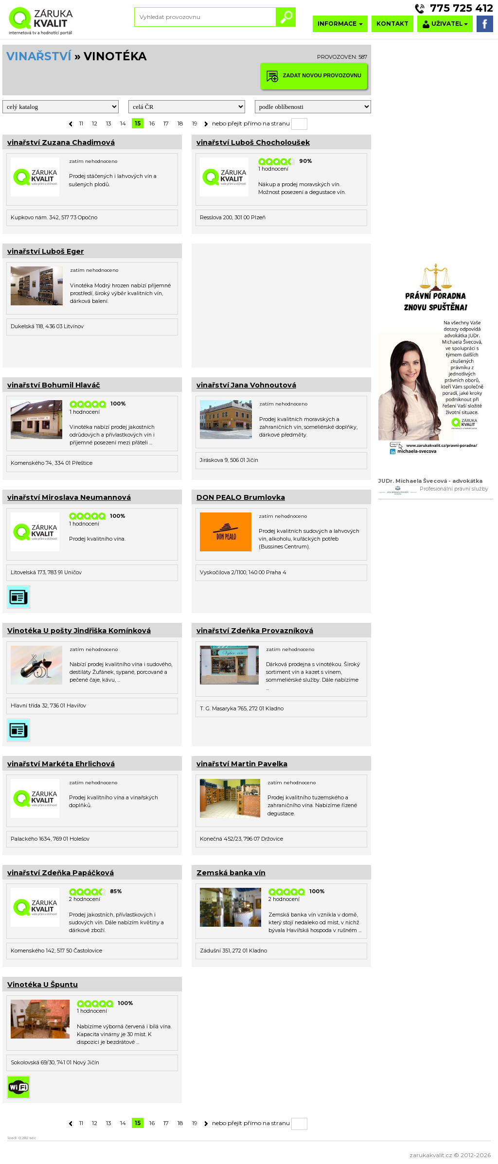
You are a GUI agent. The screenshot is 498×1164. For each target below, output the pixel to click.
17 (166, 123)
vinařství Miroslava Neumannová (69, 497)
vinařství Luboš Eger (45, 251)
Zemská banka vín (231, 872)
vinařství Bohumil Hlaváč (53, 385)
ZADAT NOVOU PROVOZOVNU (313, 76)
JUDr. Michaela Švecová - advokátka (430, 481)
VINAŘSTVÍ (38, 56)
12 (94, 123)
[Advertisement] (281, 304)
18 (180, 123)
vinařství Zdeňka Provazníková (254, 630)
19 (194, 123)
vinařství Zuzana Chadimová (61, 142)
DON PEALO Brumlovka (240, 497)
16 (152, 123)
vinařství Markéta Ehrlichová (61, 763)
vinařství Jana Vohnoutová (246, 385)
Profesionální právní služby (454, 489)
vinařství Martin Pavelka (241, 763)
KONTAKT (392, 23)
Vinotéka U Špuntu (42, 984)
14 (123, 123)
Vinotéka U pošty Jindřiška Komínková (79, 630)
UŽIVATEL (445, 24)
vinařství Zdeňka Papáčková (60, 872)
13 (108, 123)
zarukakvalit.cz (430, 1155)
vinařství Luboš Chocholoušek (253, 142)
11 (81, 123)
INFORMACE (340, 23)
